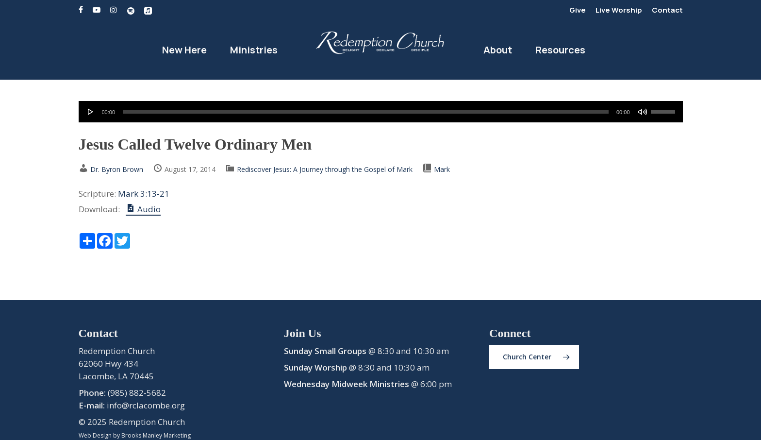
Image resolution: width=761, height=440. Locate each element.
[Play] (90, 112)
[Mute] (642, 112)
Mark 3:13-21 (143, 193)
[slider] (366, 112)
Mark (442, 169)
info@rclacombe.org (146, 405)
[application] (381, 111)
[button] (534, 357)
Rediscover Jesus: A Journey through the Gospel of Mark (325, 169)
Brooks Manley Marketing (156, 435)
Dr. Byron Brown (116, 169)
